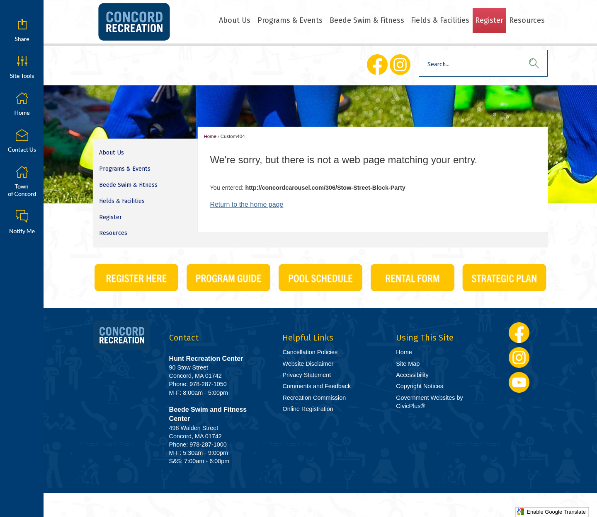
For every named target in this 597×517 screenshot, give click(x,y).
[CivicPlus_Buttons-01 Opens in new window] (136, 277)
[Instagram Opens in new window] (399, 64)
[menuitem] (235, 20)
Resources (113, 233)
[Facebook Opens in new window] (377, 64)
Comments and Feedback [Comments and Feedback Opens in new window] (316, 386)
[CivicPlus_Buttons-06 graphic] (412, 277)
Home (210, 136)
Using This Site (425, 338)
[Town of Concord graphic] (22, 181)
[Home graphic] (22, 104)
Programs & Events (124, 168)
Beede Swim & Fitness (128, 184)
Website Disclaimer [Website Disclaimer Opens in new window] (307, 363)
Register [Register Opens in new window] (110, 217)
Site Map (408, 363)
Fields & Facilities (122, 201)
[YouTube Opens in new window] (519, 382)
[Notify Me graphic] (22, 221)
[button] (530, 63)
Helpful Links (307, 338)
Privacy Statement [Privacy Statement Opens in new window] (306, 375)
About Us (111, 152)
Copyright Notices (419, 386)
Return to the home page (246, 204)
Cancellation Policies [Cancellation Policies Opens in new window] (309, 352)
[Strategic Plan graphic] (504, 277)
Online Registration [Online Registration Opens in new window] (307, 409)
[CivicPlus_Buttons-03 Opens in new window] (320, 277)
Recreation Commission (314, 397)
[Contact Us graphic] (22, 140)
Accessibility (412, 375)
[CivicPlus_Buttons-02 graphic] (228, 277)
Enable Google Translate (551, 512)
